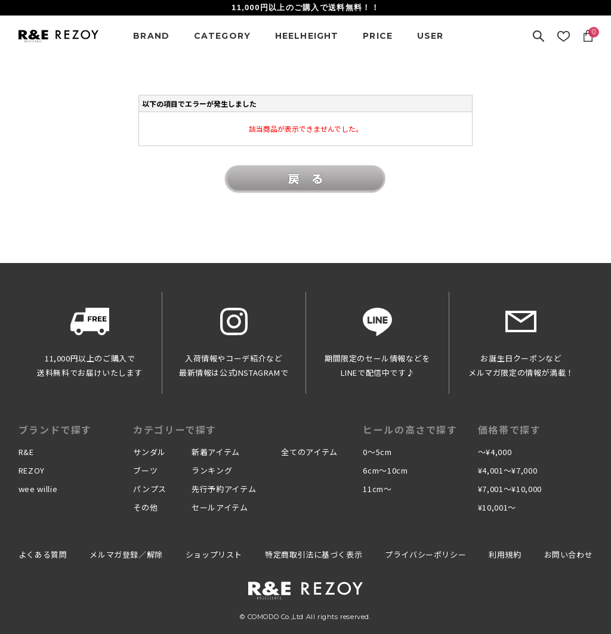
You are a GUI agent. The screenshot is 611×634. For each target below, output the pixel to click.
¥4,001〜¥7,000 (507, 470)
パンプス (149, 488)
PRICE (378, 35)
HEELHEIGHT (307, 35)
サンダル (149, 451)
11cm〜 (377, 488)
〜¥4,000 (495, 451)
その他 (145, 507)
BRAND (151, 35)
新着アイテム (216, 451)
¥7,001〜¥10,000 (510, 488)
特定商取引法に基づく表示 (313, 554)
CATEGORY (222, 35)
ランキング (212, 470)
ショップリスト (214, 554)
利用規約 (505, 554)
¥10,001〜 (497, 507)
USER (430, 35)
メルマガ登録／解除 (126, 554)
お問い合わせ (568, 554)
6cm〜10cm (385, 470)
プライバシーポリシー (425, 554)
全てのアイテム (309, 451)
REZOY (31, 470)
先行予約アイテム (224, 488)
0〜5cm (377, 451)
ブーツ (145, 470)
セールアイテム (220, 507)
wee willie (38, 488)
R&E (26, 451)
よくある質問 (42, 554)
